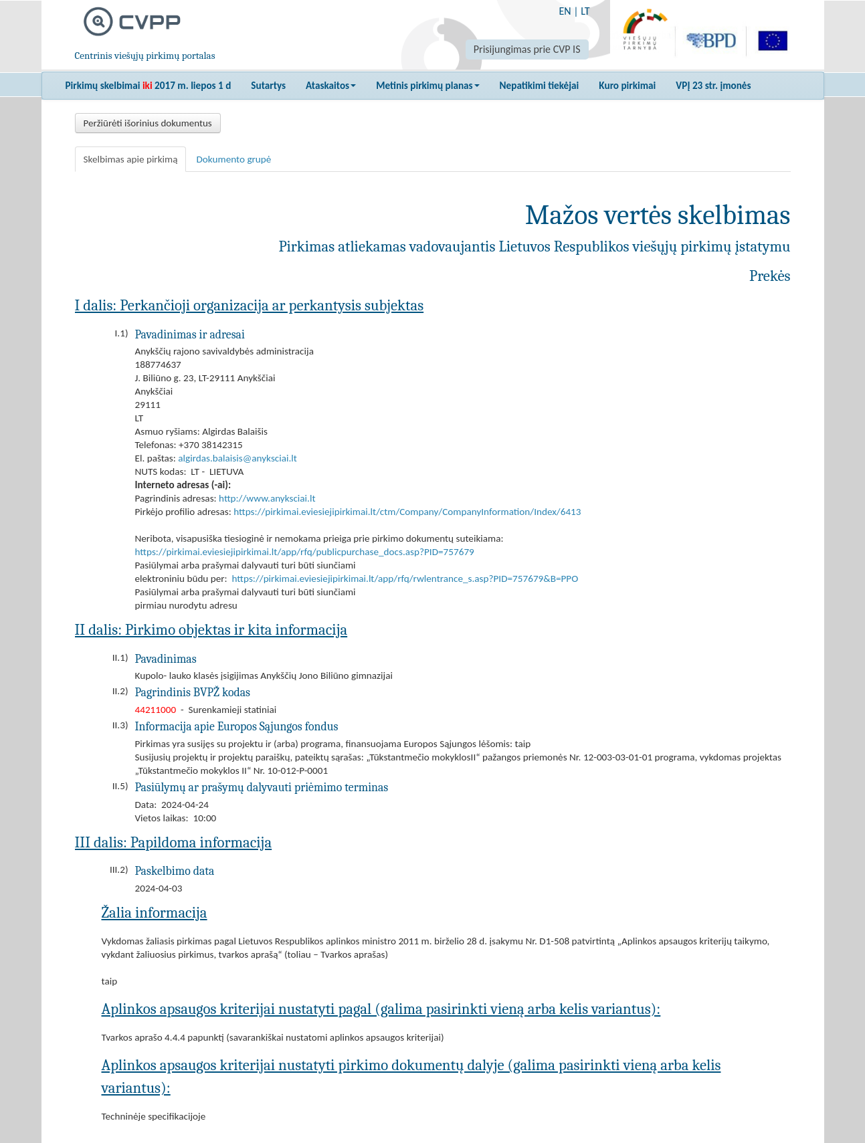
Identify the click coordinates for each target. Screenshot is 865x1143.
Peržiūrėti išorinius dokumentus (148, 123)
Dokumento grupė (233, 159)
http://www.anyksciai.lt (267, 498)
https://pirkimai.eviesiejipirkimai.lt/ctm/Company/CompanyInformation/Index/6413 (407, 512)
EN (565, 11)
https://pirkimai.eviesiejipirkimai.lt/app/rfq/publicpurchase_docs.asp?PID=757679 (304, 552)
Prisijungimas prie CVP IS (527, 49)
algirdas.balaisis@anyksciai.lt (237, 458)
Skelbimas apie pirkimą (131, 159)
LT (585, 11)
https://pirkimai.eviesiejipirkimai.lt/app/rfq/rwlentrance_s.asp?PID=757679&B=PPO (405, 579)
